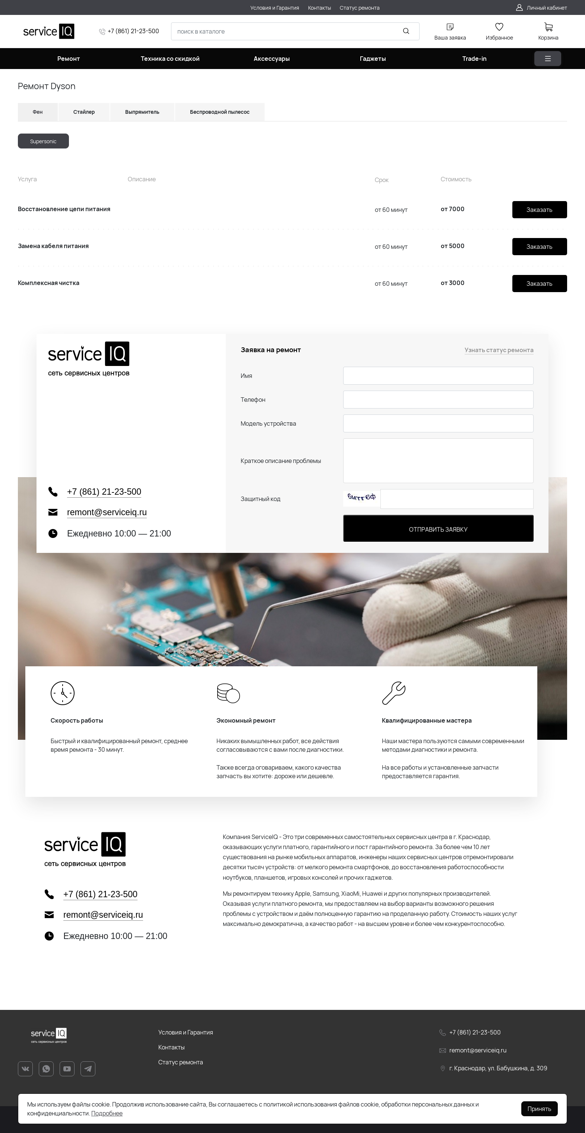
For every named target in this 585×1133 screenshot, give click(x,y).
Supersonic (43, 141)
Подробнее (107, 1113)
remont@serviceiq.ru (107, 512)
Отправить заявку (438, 529)
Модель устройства (268, 423)
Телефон (253, 399)
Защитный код (261, 499)
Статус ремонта (180, 1062)
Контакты (171, 1047)
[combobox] (295, 31)
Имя (246, 376)
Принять (539, 1109)
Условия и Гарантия (185, 1032)
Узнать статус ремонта (499, 350)
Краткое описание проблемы (281, 461)
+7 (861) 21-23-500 (133, 31)
